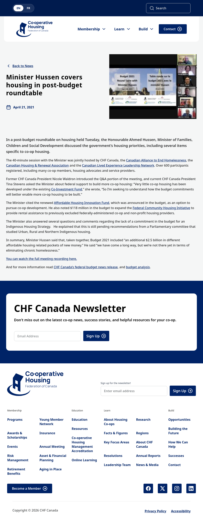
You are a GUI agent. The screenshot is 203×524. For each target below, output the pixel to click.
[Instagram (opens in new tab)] (177, 488)
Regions (142, 433)
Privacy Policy (155, 511)
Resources (80, 429)
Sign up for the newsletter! (116, 383)
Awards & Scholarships (17, 435)
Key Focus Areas (116, 442)
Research (143, 419)
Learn (122, 29)
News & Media (147, 465)
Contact (173, 29)
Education (79, 419)
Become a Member (29, 488)
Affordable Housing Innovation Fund (81, 203)
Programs (14, 419)
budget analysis (138, 267)
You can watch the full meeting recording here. (41, 259)
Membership (92, 29)
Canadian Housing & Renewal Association (37, 165)
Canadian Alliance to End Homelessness (156, 160)
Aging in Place (50, 469)
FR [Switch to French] (28, 8)
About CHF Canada (144, 444)
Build (146, 29)
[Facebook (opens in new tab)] (148, 488)
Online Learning (84, 460)
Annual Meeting (52, 446)
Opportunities (179, 419)
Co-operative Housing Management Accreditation (82, 444)
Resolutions (113, 456)
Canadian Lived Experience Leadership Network (118, 165)
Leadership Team (117, 465)
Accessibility (181, 511)
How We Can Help (178, 444)
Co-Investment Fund (66, 189)
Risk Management (17, 458)
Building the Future (178, 431)
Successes (176, 456)
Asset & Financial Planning (52, 458)
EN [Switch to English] (18, 8)
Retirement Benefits (16, 471)
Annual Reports (148, 456)
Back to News (19, 66)
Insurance (47, 433)
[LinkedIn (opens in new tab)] (191, 488)
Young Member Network (51, 421)
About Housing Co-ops (115, 421)
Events (12, 446)
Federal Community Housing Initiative (161, 208)
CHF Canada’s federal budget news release (86, 267)
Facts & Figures (116, 433)
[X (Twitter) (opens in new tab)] (162, 488)
